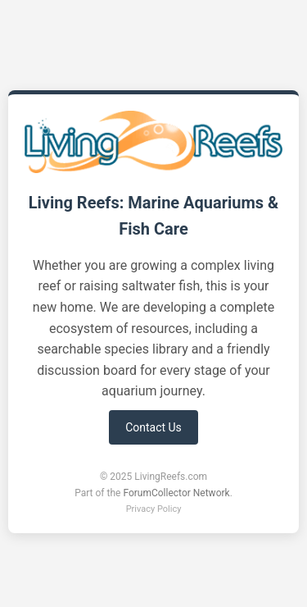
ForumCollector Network (176, 493)
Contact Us (153, 427)
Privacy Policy (154, 509)
